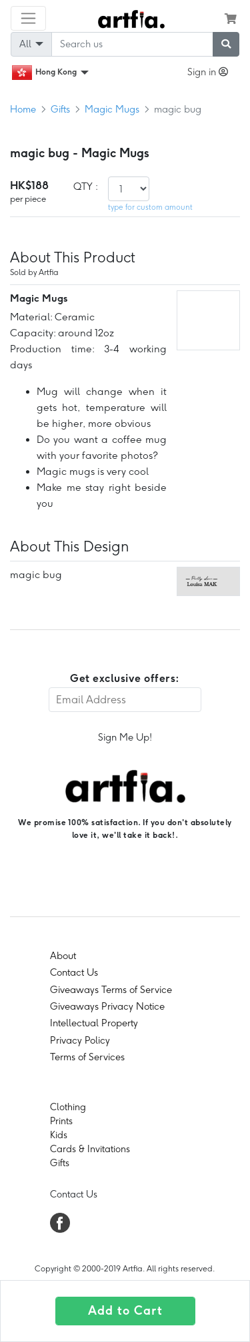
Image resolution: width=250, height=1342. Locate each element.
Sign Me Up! (125, 737)
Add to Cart (125, 1310)
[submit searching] (226, 44)
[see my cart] (231, 18)
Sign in (207, 72)
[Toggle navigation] (28, 18)
